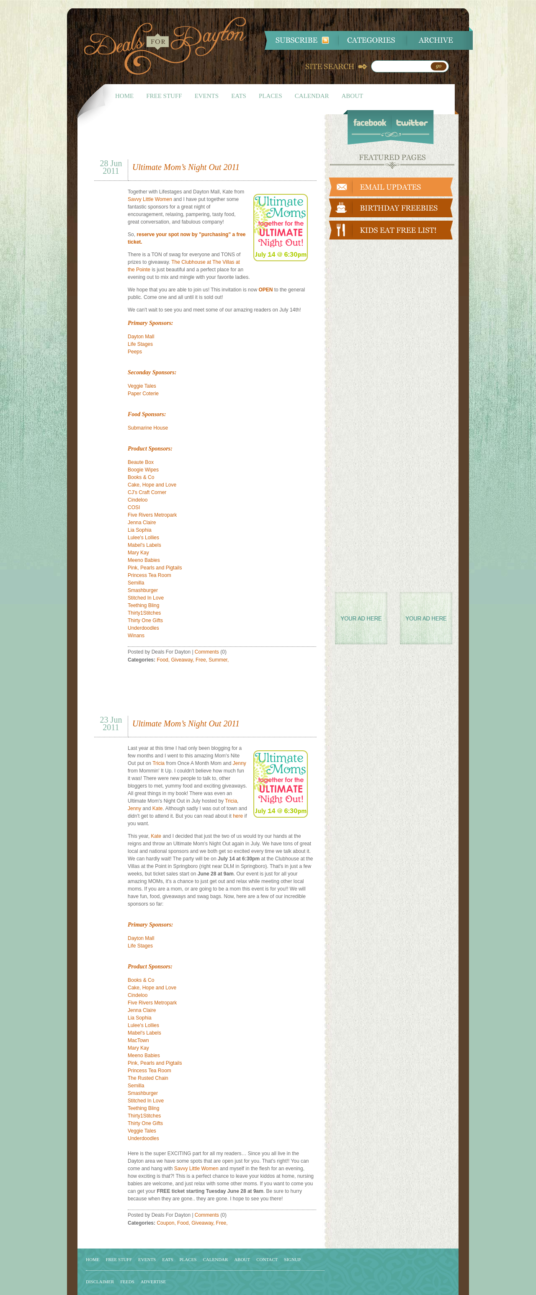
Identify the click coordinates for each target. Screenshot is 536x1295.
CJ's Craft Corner (147, 492)
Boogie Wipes (143, 470)
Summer (218, 660)
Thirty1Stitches (144, 613)
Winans (136, 635)
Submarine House (148, 428)
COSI (134, 507)
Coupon (165, 1223)
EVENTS (207, 96)
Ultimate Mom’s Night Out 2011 (186, 167)
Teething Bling (143, 605)
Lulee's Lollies (143, 538)
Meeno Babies (144, 560)
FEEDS (127, 1281)
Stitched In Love (146, 598)
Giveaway (182, 660)
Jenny (239, 763)
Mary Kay (138, 553)
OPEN (265, 290)
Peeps (135, 352)
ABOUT (352, 96)
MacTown (138, 1040)
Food (162, 660)
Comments (207, 652)
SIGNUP (292, 1259)
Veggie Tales (142, 386)
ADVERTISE (153, 1281)
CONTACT (267, 1259)
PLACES (270, 96)
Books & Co (141, 477)
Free (201, 660)
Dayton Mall (141, 337)
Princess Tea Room (149, 575)
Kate (157, 808)
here (238, 816)
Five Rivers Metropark (152, 515)
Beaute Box (141, 462)
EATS (238, 96)
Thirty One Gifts (145, 620)
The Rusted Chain (148, 1078)
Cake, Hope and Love (152, 485)
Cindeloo (137, 500)
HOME (124, 96)
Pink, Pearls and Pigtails (155, 568)
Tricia (158, 763)
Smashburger (143, 590)
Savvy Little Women (150, 199)
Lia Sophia (140, 530)
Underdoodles (143, 628)
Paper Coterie (143, 393)
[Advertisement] (192, 139)
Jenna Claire (142, 522)
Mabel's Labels (144, 545)
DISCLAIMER (100, 1281)
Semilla (136, 583)
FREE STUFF (164, 96)
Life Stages (140, 344)
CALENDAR (312, 96)
